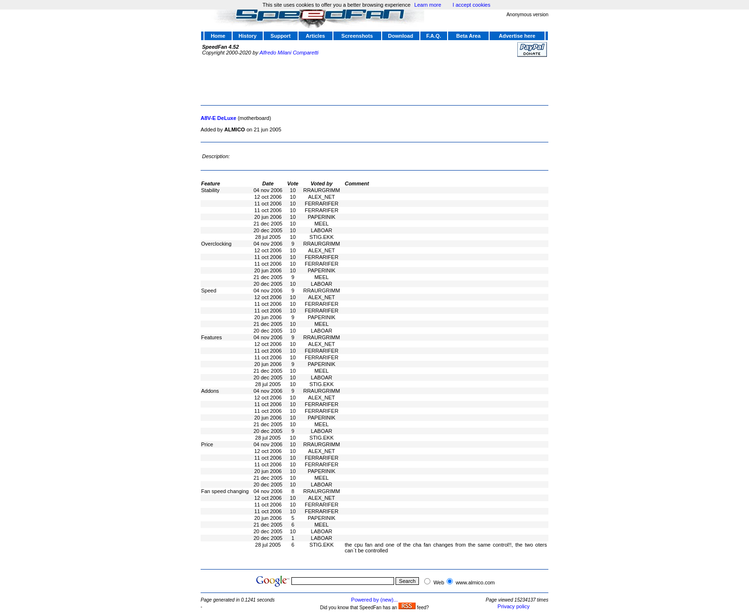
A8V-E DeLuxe (218, 118)
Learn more (427, 5)
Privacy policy (514, 606)
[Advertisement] (374, 79)
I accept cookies (472, 5)
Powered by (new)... (374, 600)
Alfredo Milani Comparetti (289, 52)
